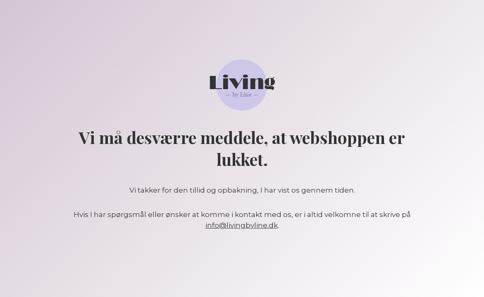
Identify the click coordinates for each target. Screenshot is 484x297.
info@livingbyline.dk (241, 225)
